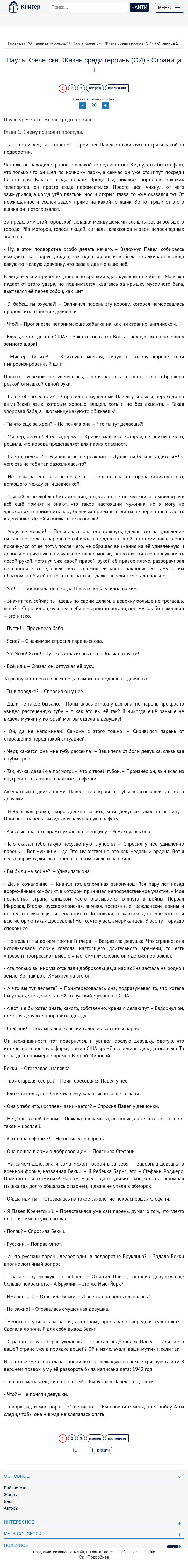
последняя (117, 88)
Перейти (102, 1450)
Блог (8, 1501)
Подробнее (98, 1557)
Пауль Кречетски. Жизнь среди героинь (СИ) (113, 43)
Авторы (11, 1508)
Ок (81, 1557)
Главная (15, 43)
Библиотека (15, 1488)
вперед (95, 88)
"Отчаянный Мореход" (47, 43)
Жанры (11, 1494)
